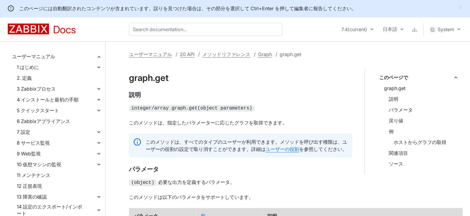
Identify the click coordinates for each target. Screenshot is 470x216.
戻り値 (396, 121)
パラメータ (401, 110)
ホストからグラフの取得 (420, 142)
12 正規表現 (29, 186)
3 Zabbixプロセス (36, 89)
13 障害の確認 (32, 197)
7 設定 (23, 132)
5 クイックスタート (38, 110)
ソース (396, 164)
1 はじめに (28, 67)
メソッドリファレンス (226, 54)
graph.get (395, 88)
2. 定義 (24, 78)
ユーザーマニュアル (33, 56)
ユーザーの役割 (282, 149)
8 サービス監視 (33, 143)
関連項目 (398, 153)
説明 (393, 99)
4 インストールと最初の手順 (48, 100)
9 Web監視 (29, 154)
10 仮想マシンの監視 (39, 164)
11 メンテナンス (33, 175)
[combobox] (207, 29)
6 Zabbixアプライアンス (43, 121)
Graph (265, 54)
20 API (187, 54)
